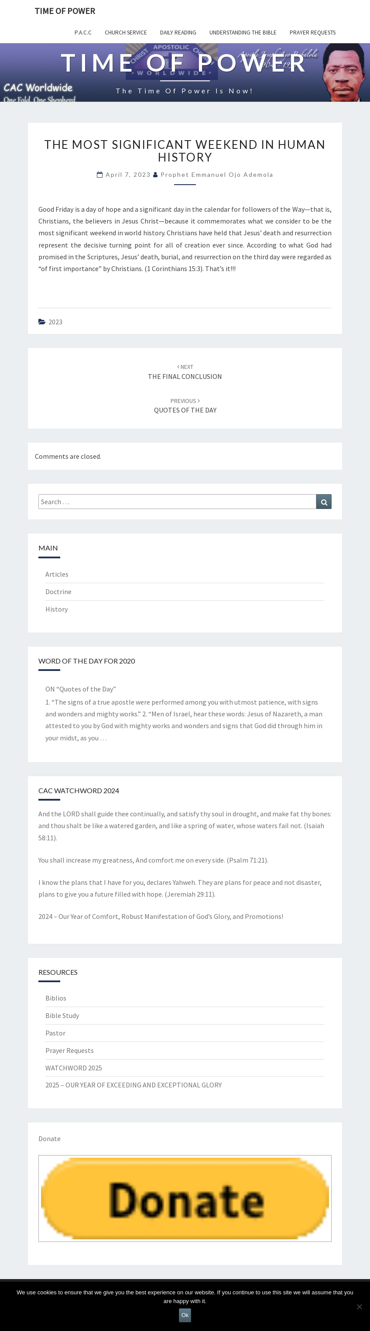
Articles (57, 574)
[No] (359, 1306)
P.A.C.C (83, 32)
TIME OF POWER (64, 10)
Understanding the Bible (243, 32)
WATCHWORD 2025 (73, 1067)
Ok (185, 1315)
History (56, 609)
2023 (55, 321)
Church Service (126, 32)
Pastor (55, 1032)
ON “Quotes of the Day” (80, 688)
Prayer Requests (313, 32)
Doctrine (58, 591)
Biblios (55, 998)
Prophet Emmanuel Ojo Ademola (217, 174)
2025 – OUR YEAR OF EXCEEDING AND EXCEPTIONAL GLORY (133, 1084)
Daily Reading (178, 32)
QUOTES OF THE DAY (185, 406)
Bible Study (62, 1015)
